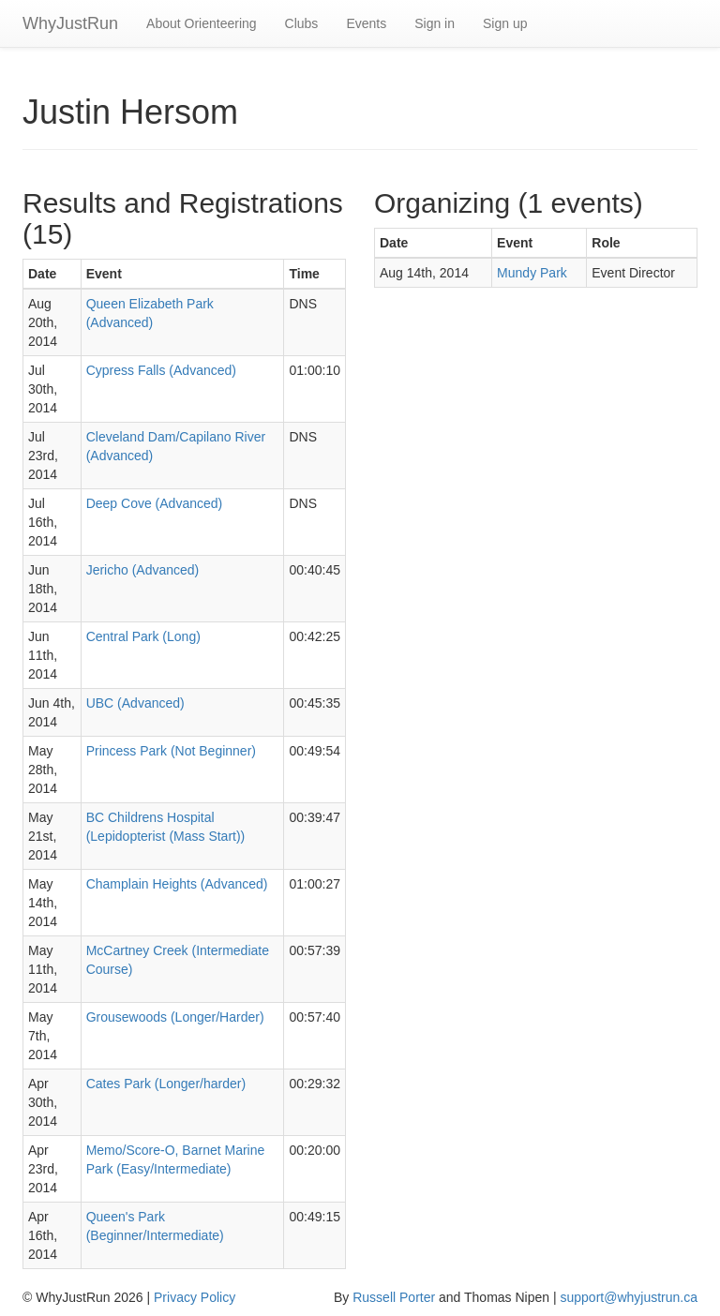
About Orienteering (201, 23)
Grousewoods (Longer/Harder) (175, 1016)
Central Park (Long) (143, 636)
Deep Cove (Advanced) (154, 503)
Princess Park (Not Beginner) (171, 750)
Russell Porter (393, 1297)
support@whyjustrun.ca (629, 1297)
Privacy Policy (194, 1297)
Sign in (434, 23)
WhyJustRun (70, 23)
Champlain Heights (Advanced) (177, 883)
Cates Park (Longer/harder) (166, 1083)
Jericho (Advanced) (143, 569)
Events (366, 23)
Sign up (505, 23)
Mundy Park (532, 272)
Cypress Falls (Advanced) (161, 370)
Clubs (302, 23)
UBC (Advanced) (135, 702)
